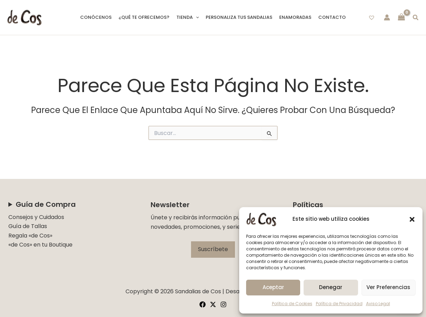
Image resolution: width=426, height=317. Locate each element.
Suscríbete (213, 249)
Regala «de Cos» (30, 236)
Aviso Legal (378, 304)
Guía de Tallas (27, 226)
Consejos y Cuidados (36, 217)
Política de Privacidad (339, 304)
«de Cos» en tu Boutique (40, 245)
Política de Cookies (292, 304)
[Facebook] (202, 304)
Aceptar (273, 287)
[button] (412, 219)
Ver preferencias (388, 287)
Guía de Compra (46, 204)
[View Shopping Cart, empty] (401, 17)
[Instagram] (223, 304)
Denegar (330, 287)
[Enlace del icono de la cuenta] (387, 17)
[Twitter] (213, 304)
